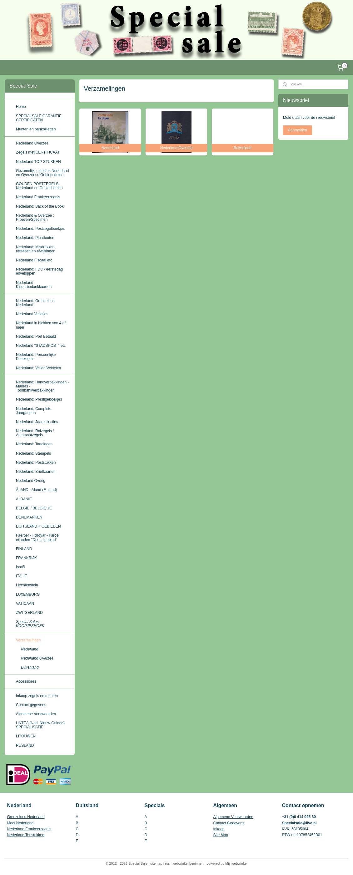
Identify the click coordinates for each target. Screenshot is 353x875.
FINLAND (24, 549)
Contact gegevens (31, 705)
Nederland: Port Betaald (36, 336)
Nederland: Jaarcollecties (37, 422)
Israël (20, 567)
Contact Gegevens (228, 823)
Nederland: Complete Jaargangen (33, 411)
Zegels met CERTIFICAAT (38, 152)
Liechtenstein (27, 585)
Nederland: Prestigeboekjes (39, 399)
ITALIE (21, 576)
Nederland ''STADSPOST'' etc (41, 345)
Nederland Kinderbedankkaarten (34, 285)
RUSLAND (25, 745)
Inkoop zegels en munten (37, 696)
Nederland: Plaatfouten (35, 237)
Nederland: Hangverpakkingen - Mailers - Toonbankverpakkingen (42, 386)
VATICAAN (25, 603)
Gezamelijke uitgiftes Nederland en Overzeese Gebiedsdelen (42, 173)
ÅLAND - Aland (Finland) (36, 490)
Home (21, 106)
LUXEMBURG (28, 594)
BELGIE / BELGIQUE (34, 508)
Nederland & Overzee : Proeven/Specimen (35, 217)
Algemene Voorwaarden (36, 714)
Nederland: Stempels (33, 453)
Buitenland (30, 667)
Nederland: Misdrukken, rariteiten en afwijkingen (36, 249)
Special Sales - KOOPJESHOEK (30, 624)
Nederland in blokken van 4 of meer (41, 325)
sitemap (156, 863)
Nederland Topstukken (25, 835)
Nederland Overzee (32, 143)
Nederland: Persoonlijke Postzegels (36, 356)
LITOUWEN (26, 736)
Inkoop (219, 829)
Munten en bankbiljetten (36, 129)
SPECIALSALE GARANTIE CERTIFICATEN (39, 118)
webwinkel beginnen (187, 863)
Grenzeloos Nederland (26, 817)
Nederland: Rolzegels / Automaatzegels (35, 433)
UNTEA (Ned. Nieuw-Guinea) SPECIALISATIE (40, 725)
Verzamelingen (28, 640)
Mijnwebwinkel (236, 863)
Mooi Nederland (20, 823)
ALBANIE (24, 499)
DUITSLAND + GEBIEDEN (38, 526)
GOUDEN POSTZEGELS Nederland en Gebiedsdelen (39, 186)
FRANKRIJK (26, 558)
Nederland (29, 649)
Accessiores (26, 681)
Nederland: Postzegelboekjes (40, 228)
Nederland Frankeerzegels (38, 197)
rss (167, 863)
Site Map (220, 835)
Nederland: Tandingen (34, 444)
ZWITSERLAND (29, 612)
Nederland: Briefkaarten (36, 471)
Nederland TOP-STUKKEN (38, 161)
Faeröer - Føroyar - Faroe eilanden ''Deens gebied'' (37, 537)
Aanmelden (297, 130)
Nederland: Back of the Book (40, 206)
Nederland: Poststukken (36, 462)
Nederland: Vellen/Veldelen (38, 368)
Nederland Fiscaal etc (34, 260)
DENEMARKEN (29, 517)
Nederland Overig (30, 480)
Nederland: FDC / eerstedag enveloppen (39, 271)
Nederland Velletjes (32, 314)
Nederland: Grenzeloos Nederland (35, 303)
